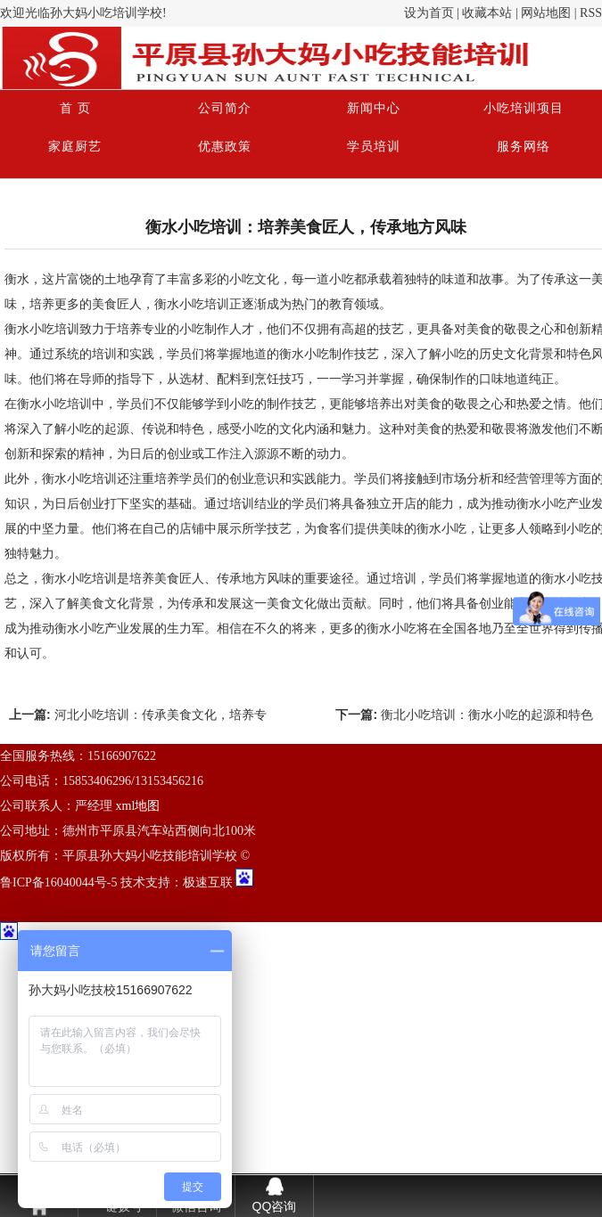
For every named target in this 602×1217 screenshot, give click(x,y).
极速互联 (208, 882)
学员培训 (373, 146)
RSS (591, 13)
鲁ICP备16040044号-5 (58, 882)
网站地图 (546, 13)
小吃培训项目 (523, 108)
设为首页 (429, 13)
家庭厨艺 (75, 146)
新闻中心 (373, 108)
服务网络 (523, 146)
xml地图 (138, 806)
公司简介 (225, 108)
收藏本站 (487, 13)
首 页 (75, 108)
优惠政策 (225, 146)
